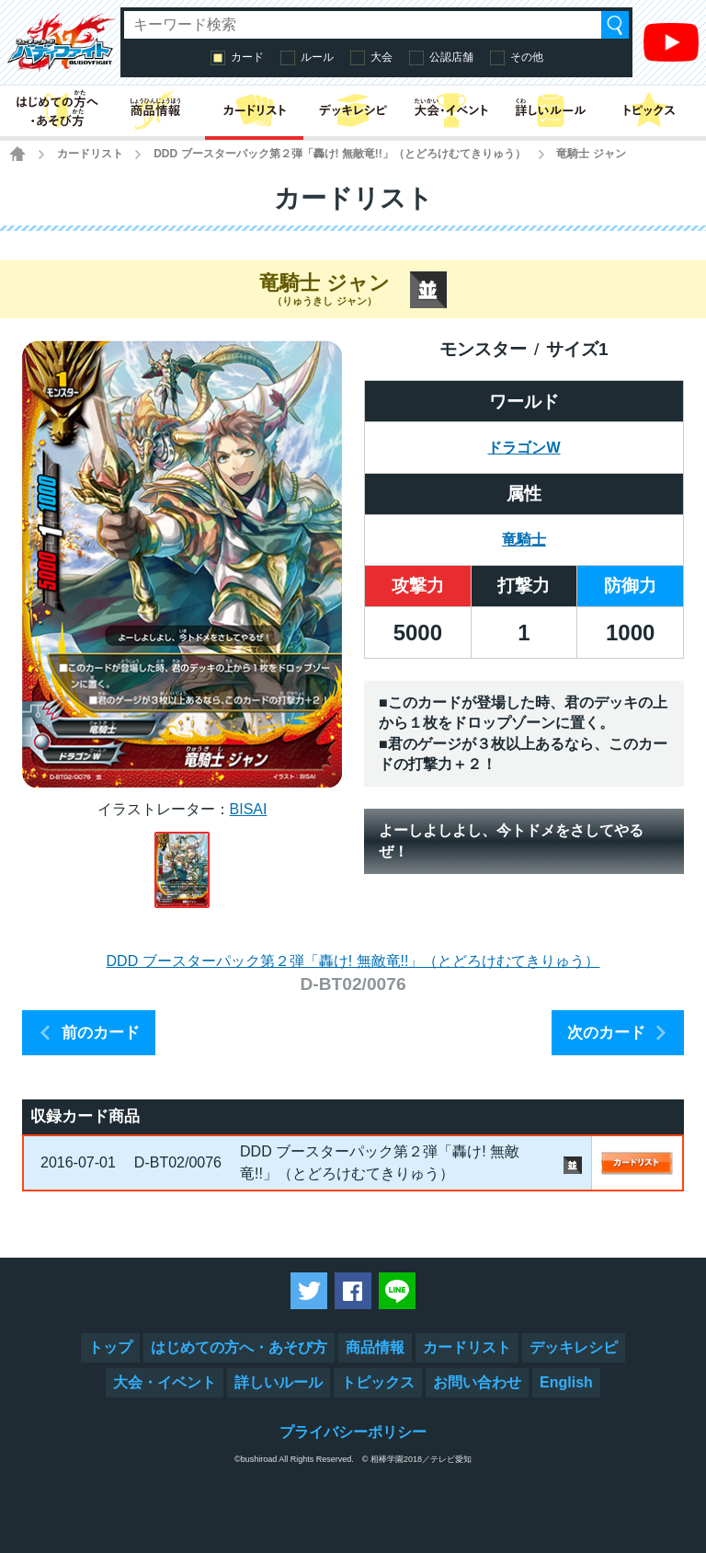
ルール (317, 57)
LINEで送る (397, 1290)
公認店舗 (451, 57)
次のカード (606, 1032)
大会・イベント (164, 1382)
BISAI (249, 809)
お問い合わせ (477, 1382)
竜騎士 (524, 539)
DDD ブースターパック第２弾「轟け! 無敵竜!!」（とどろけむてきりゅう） (340, 153)
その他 (526, 57)
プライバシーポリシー (353, 1432)
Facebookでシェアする (353, 1290)
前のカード (101, 1032)
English (566, 1382)
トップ (110, 1347)
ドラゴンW (523, 447)
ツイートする (308, 1290)
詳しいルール (278, 1382)
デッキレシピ (574, 1347)
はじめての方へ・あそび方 (239, 1347)
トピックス (378, 1382)
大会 (381, 57)
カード (247, 57)
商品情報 (375, 1347)
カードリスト (90, 153)
